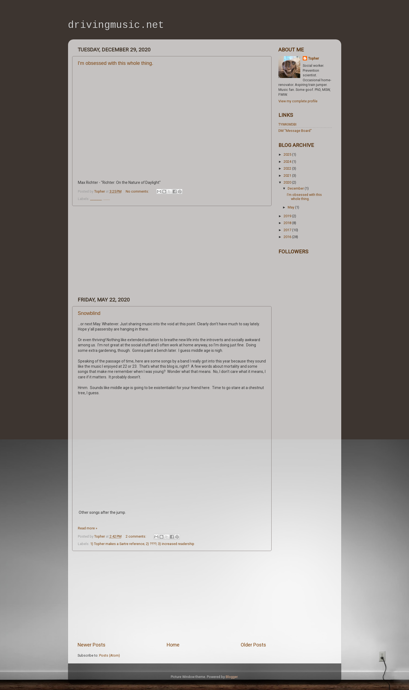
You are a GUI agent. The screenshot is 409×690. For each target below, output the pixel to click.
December (296, 188)
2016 (288, 237)
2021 (288, 175)
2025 (288, 154)
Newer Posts (91, 645)
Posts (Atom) (109, 655)
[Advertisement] (172, 251)
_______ (96, 199)
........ (106, 199)
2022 (288, 168)
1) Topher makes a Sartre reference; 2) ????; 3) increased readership (142, 544)
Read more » (87, 528)
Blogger (231, 677)
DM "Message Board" (295, 131)
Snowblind (89, 313)
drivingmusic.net (116, 25)
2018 (288, 223)
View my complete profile (297, 101)
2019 (288, 216)
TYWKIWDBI (287, 124)
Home (173, 645)
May (291, 207)
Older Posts (253, 645)
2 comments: (136, 536)
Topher (313, 58)
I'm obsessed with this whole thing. (116, 63)
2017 (288, 230)
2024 (288, 162)
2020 (288, 182)
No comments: (138, 191)
